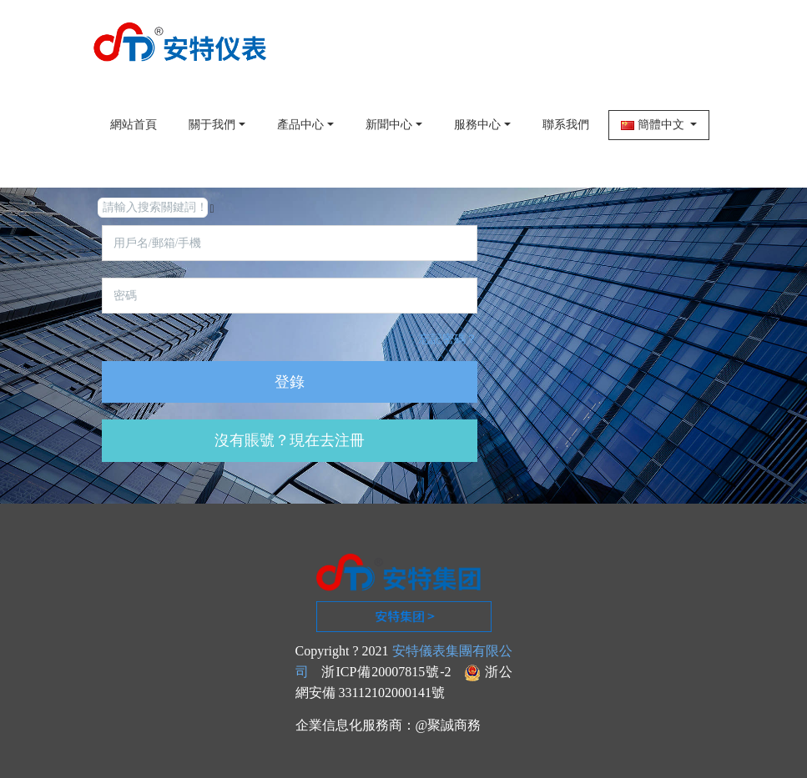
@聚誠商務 (449, 725)
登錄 (290, 382)
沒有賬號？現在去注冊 (289, 440)
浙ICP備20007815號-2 (386, 672)
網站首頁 (133, 124)
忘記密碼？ (448, 339)
